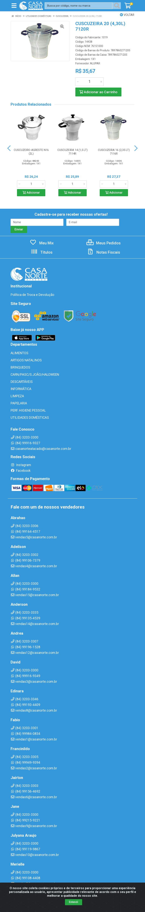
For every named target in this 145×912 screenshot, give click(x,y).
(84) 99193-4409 (25, 705)
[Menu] (14, 5)
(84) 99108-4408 (25, 878)
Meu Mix (42, 243)
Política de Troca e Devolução (32, 295)
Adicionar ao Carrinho (98, 92)
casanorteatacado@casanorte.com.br (41, 449)
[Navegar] (9, 148)
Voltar (127, 15)
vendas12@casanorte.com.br (35, 653)
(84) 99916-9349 (25, 676)
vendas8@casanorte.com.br (34, 710)
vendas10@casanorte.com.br (35, 855)
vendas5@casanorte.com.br (34, 537)
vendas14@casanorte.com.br (35, 624)
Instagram (21, 465)
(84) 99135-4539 (25, 618)
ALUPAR (95, 63)
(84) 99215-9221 (25, 820)
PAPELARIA (19, 403)
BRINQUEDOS (20, 367)
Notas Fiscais (103, 252)
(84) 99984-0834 (25, 734)
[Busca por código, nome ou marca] (78, 5)
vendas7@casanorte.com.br (34, 884)
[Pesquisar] (117, 5)
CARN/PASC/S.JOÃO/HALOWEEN (35, 374)
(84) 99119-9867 (25, 849)
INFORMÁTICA (21, 389)
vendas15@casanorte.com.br (35, 595)
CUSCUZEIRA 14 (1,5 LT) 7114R (72, 151)
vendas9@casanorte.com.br (34, 826)
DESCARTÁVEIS (22, 382)
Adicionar (31, 192)
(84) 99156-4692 (25, 791)
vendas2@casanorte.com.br (34, 768)
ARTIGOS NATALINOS (26, 360)
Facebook (21, 471)
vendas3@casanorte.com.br (34, 681)
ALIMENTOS (19, 353)
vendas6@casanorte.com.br (34, 797)
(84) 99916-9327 (25, 443)
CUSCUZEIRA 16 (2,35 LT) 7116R (114, 151)
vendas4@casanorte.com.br (34, 566)
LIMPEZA (17, 396)
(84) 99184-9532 (25, 589)
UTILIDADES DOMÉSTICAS (30, 417)
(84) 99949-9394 (25, 762)
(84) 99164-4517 (25, 531)
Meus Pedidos (103, 243)
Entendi (73, 908)
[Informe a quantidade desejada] (89, 81)
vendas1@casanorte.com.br (34, 739)
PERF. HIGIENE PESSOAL (28, 410)
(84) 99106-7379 (25, 560)
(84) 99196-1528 (25, 647)
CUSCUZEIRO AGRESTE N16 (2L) (31, 151)
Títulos (41, 252)
